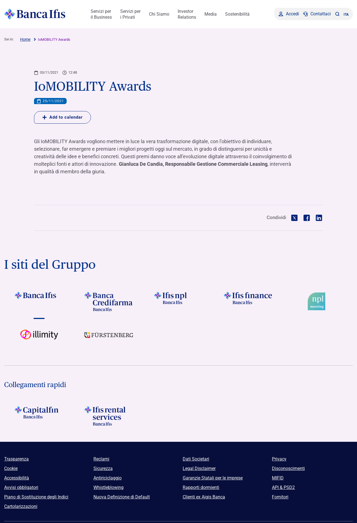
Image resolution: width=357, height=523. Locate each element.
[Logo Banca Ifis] (35, 14)
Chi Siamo (159, 14)
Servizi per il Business (101, 14)
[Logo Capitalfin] (39, 416)
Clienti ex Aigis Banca (204, 497)
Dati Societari (196, 459)
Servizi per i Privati (130, 14)
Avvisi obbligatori (21, 487)
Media (210, 14)
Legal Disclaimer (199, 468)
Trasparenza (16, 459)
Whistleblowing (108, 487)
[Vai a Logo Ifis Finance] (248, 301)
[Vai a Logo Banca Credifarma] (109, 301)
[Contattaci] (317, 14)
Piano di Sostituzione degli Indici (36, 497)
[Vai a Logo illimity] (39, 339)
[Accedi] (289, 14)
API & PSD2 (283, 487)
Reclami (101, 459)
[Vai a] (178, 301)
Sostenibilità (237, 14)
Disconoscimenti (288, 468)
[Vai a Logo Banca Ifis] (39, 301)
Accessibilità (16, 478)
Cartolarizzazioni (20, 506)
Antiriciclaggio (107, 478)
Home (25, 39)
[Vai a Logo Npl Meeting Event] (318, 301)
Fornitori (280, 497)
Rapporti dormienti (201, 487)
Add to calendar (62, 117)
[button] (337, 14)
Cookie (11, 468)
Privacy (279, 459)
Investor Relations (187, 14)
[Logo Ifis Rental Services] (109, 416)
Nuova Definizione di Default (121, 497)
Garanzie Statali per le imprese (213, 478)
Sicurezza (103, 468)
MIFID (278, 478)
